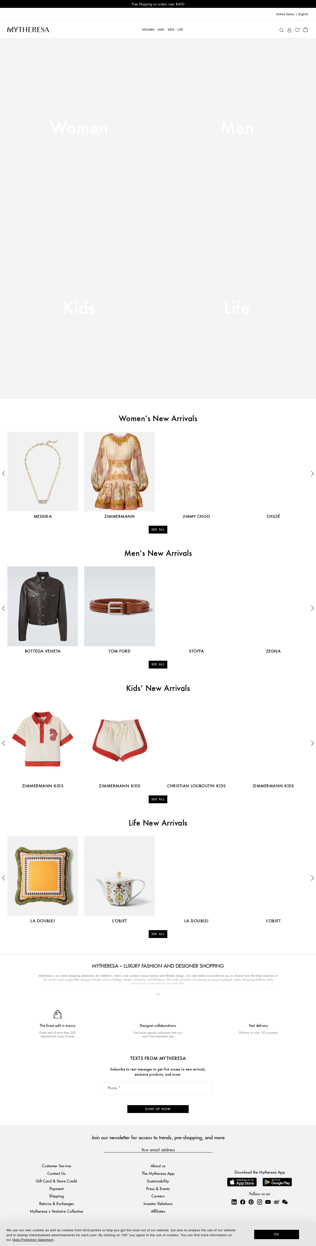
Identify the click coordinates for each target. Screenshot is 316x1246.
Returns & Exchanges (56, 1203)
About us (158, 1165)
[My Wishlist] (297, 29)
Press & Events (158, 1188)
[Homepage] (28, 29)
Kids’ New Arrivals (158, 688)
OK (276, 1234)
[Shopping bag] (306, 29)
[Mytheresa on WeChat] (285, 1202)
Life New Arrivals (158, 823)
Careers (158, 1196)
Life (237, 308)
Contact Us (56, 1173)
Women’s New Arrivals (158, 419)
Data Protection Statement (33, 1240)
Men (237, 128)
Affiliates (158, 1211)
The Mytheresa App (158, 1173)
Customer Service (56, 1165)
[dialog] (158, 1234)
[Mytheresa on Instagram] (260, 1202)
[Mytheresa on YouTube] (268, 1202)
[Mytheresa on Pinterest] (251, 1202)
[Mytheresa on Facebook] (243, 1202)
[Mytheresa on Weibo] (276, 1202)
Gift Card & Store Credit (56, 1181)
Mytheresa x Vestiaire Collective (56, 1211)
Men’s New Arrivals (158, 553)
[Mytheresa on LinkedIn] (234, 1202)
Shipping (56, 1196)
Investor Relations (158, 1203)
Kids (79, 308)
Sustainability (158, 1181)
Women (79, 128)
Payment (57, 1188)
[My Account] (289, 29)
